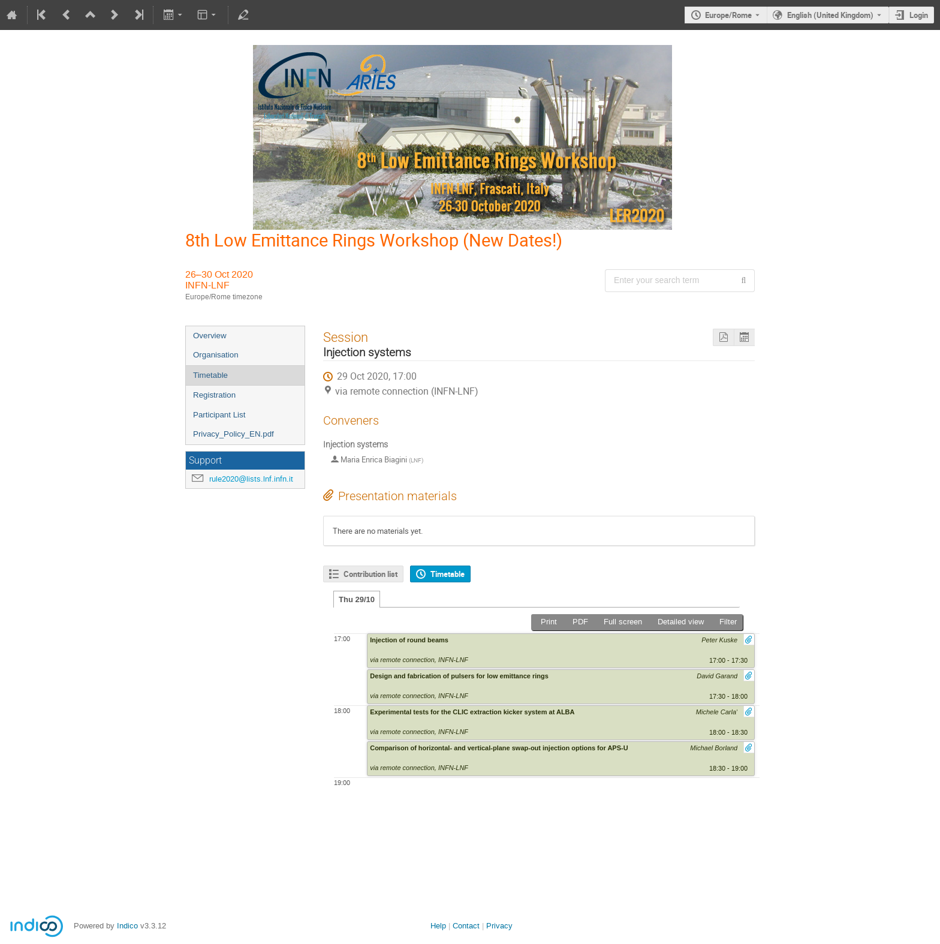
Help (438, 926)
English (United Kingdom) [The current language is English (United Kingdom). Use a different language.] (830, 15)
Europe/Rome (728, 15)
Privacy (499, 926)
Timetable (210, 375)
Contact (466, 926)
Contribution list (370, 574)
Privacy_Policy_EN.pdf (233, 433)
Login (918, 15)
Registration (214, 394)
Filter (728, 622)
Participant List (219, 414)
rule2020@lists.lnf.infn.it (251, 479)
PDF (580, 622)
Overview (210, 335)
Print (549, 622)
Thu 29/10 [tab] (357, 599)
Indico (127, 926)
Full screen (623, 622)
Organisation (216, 354)
